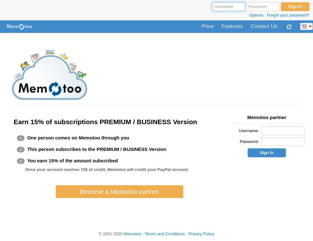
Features (232, 26)
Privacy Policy (201, 233)
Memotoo (132, 233)
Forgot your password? (288, 15)
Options (256, 15)
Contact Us (264, 26)
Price (207, 26)
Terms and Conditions (165, 233)
